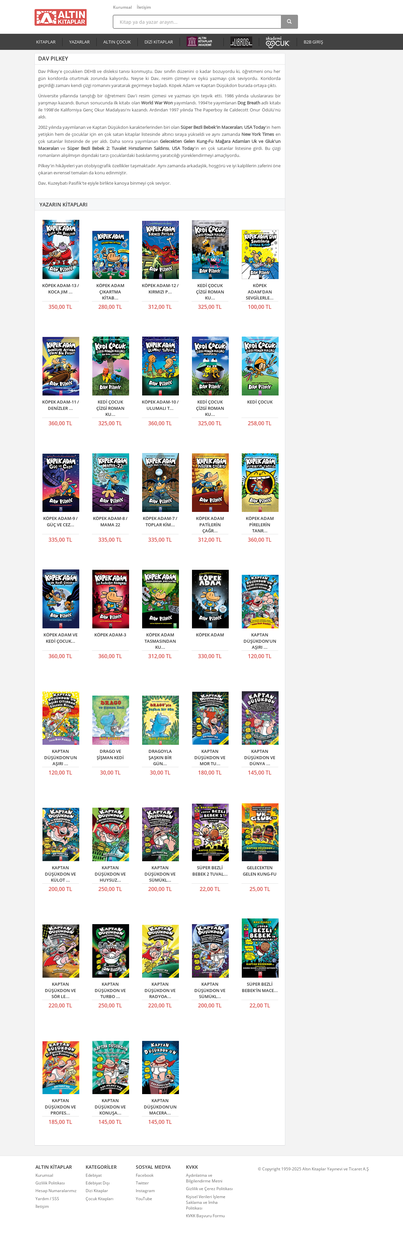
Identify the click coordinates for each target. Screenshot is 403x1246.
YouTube (144, 1199)
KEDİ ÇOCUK (260, 402)
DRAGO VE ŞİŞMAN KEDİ (110, 754)
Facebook (145, 1175)
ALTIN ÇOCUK (117, 42)
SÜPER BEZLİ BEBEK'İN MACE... (260, 987)
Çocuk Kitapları (99, 1199)
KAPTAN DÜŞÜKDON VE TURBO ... (110, 990)
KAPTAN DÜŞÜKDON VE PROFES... (60, 1106)
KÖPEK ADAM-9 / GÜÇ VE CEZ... (60, 521)
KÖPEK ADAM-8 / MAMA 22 (110, 521)
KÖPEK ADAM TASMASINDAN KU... (160, 641)
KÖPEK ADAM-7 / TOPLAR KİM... (160, 521)
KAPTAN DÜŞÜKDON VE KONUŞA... (110, 1106)
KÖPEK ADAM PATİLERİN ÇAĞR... (210, 524)
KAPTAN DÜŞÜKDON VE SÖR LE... (60, 990)
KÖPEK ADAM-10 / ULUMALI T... (160, 405)
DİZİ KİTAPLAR (158, 42)
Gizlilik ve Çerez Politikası (209, 1188)
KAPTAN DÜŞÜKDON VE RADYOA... (160, 990)
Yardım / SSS (47, 1199)
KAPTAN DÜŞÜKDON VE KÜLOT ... (60, 874)
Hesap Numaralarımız (56, 1190)
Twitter (142, 1183)
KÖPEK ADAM (210, 635)
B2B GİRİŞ (313, 42)
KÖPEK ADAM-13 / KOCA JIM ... (60, 288)
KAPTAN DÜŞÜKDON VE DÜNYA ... (259, 757)
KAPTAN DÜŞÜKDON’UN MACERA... (160, 1106)
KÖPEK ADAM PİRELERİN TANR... (260, 524)
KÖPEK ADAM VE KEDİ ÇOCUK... (60, 638)
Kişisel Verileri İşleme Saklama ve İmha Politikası (205, 1202)
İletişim (144, 7)
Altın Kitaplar (60, 17)
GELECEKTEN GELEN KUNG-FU (260, 871)
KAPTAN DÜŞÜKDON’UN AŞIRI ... (259, 641)
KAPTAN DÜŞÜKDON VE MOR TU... (209, 757)
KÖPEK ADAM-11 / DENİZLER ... (60, 405)
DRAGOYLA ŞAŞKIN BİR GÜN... (160, 757)
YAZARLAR (79, 42)
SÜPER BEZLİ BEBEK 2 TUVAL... (210, 871)
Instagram (145, 1190)
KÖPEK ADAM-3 (110, 635)
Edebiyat (94, 1175)
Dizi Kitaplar (97, 1190)
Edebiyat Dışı (98, 1183)
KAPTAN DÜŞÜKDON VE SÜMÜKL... (160, 874)
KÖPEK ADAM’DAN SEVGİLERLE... (260, 291)
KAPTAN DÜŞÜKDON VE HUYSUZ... (110, 874)
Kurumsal (122, 7)
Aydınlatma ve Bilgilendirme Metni (204, 1178)
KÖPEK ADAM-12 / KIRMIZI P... (160, 288)
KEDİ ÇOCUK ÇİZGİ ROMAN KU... (210, 291)
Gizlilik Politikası (50, 1183)
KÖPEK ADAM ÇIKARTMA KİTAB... (110, 291)
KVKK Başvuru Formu (205, 1216)
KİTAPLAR (46, 42)
